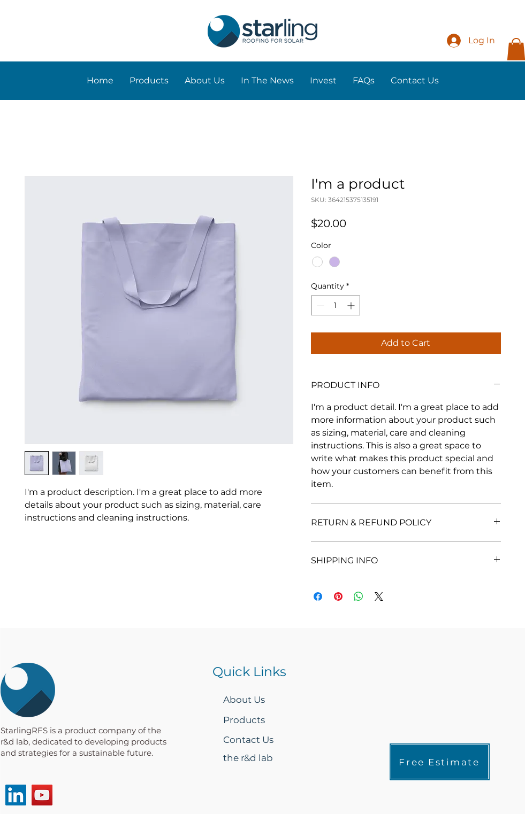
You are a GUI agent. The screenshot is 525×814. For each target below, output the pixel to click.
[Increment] (352, 305)
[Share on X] (378, 596)
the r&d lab (248, 758)
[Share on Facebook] (317, 596)
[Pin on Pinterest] (338, 596)
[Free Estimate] (439, 762)
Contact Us (248, 739)
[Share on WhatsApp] (358, 596)
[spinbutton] (335, 305)
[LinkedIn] (15, 795)
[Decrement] (319, 305)
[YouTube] (42, 795)
